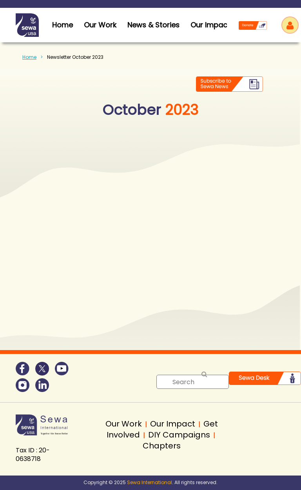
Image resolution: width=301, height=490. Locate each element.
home (62, 25)
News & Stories (153, 25)
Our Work (100, 25)
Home (29, 57)
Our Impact (210, 25)
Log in (290, 25)
